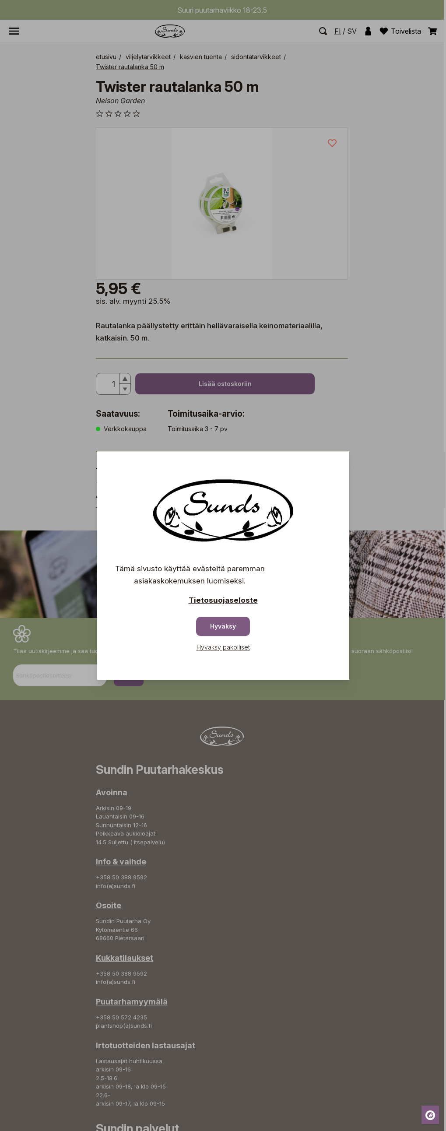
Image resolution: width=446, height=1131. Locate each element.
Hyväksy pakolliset (223, 647)
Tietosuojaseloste (223, 600)
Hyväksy (223, 626)
